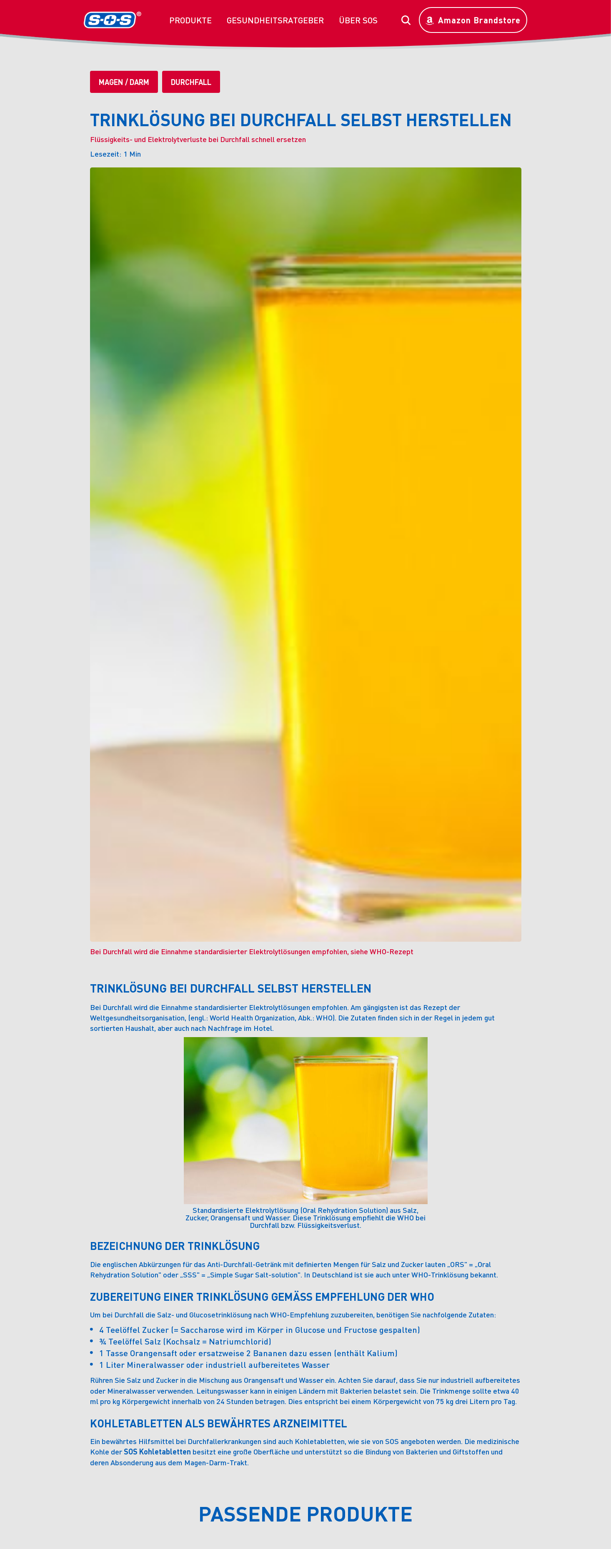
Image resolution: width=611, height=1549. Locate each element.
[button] (190, 20)
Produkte (190, 20)
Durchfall (191, 82)
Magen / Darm (124, 82)
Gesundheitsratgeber (275, 20)
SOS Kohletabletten (157, 1451)
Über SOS (358, 20)
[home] (112, 20)
